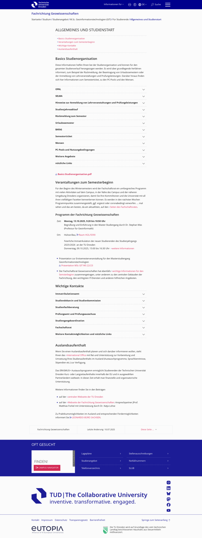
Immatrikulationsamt (67, 294)
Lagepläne (86, 454)
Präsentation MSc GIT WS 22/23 (77, 266)
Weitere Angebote (65, 157)
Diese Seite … (147, 430)
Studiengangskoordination (69, 321)
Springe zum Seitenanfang (155, 520)
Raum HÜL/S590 (87, 235)
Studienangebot (89, 461)
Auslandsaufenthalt (68, 49)
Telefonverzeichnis (90, 468)
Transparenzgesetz (78, 520)
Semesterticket (63, 137)
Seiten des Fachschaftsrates (123, 207)
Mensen (59, 143)
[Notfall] (129, 4)
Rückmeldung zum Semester (71, 116)
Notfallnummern (137, 461)
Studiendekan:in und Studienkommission (78, 301)
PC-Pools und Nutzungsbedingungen (75, 150)
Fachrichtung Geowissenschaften (55, 14)
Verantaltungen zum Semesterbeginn (76, 42)
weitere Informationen (123, 249)
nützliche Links (63, 163)
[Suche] (156, 5)
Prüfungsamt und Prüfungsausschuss (75, 314)
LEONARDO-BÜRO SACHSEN (86, 418)
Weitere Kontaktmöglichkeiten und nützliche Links (83, 334)
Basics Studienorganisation (71, 39)
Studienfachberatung (67, 307)
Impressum (47, 520)
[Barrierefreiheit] (134, 4)
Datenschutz (61, 520)
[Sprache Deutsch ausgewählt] (142, 5)
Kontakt (35, 520)
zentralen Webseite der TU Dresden (85, 397)
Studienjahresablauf (66, 110)
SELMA (58, 96)
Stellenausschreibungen (141, 454)
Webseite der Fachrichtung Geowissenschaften (91, 403)
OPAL (58, 89)
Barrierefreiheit (97, 520)
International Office (76, 355)
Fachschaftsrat (63, 328)
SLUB (131, 468)
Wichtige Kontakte (67, 46)
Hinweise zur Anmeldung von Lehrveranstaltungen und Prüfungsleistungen (96, 103)
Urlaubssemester (64, 123)
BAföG (58, 130)
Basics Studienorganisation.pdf (75, 174)
